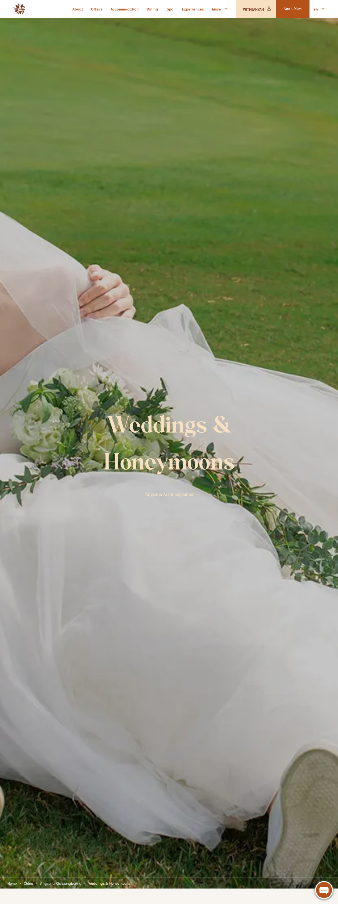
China (28, 883)
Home (12, 883)
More (220, 8)
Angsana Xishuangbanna (60, 883)
